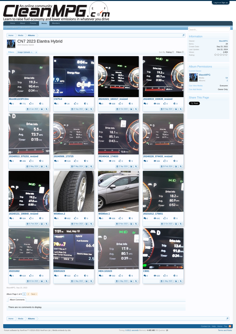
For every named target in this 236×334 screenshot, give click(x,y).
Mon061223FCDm (19, 99)
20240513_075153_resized (23, 156)
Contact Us (205, 326)
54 (227, 78)
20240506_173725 (64, 156)
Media (44, 23)
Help (214, 326)
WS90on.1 (104, 213)
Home (12, 23)
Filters (180, 52)
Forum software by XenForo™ (27, 330)
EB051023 (59, 271)
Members (56, 23)
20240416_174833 (108, 156)
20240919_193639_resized (158, 99)
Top (225, 326)
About (22, 23)
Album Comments (17, 300)
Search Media (12, 28)
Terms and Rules (225, 330)
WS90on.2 (59, 213)
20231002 (14, 271)
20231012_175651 (153, 213)
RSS (230, 326)
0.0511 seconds (132, 330)
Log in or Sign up (221, 3)
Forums (33, 23)
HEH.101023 (105, 271)
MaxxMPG (11, 288)
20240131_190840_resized (23, 213)
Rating (170, 52)
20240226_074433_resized (158, 156)
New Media (25, 28)
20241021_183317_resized (113, 99)
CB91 (146, 271)
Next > (34, 294)
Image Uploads (25, 52)
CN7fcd (58, 99)
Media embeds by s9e (62, 330)
